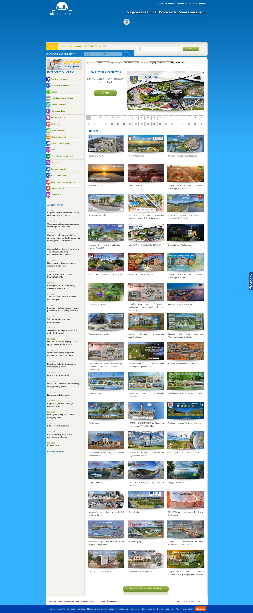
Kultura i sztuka (58, 117)
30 (142, 124)
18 (189, 117)
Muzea (54, 150)
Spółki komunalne (58, 175)
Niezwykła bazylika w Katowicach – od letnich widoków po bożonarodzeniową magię (63, 252)
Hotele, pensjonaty (59, 111)
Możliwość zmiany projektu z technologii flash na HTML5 (60, 354)
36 (178, 124)
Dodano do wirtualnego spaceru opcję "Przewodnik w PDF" (62, 343)
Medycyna (55, 124)
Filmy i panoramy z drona (62, 98)
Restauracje (56, 162)
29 (136, 124)
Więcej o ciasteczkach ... (185, 609)
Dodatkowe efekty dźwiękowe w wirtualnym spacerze (62, 365)
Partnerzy (193, 3)
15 (172, 117)
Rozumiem (200, 609)
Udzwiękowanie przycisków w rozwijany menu (61, 416)
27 (124, 124)
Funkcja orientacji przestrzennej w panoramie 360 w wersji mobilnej (63, 309)
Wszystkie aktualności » (56, 452)
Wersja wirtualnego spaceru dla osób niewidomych (62, 331)
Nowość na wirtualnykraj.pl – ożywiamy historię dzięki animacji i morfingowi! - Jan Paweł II (63, 238)
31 (148, 124)
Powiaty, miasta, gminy (60, 143)
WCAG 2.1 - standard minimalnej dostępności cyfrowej (63, 385)
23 (101, 124)
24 (106, 124)
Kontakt (202, 3)
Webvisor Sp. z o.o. (193, 601)
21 (89, 124)
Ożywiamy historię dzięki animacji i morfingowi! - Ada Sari (63, 225)
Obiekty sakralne (58, 130)
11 (148, 117)
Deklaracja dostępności (58, 375)
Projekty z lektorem (59, 79)
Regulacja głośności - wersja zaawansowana (60, 404)
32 (154, 124)
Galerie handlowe (58, 105)
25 (112, 124)
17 (184, 117)
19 (195, 117)
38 (189, 124)
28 (130, 124)
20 (201, 117)
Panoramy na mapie (166, 3)
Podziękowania (54, 445)
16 (178, 117)
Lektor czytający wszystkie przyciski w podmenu (59, 435)
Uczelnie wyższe (57, 188)
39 (195, 124)
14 (166, 117)
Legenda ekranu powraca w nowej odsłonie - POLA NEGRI (63, 214)
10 (142, 117)
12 (154, 117)
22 (95, 124)
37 (184, 124)
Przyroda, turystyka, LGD (62, 156)
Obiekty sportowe (58, 137)
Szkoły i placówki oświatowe (63, 182)
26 (118, 124)
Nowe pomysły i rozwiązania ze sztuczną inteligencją (61, 264)
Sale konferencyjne (59, 169)
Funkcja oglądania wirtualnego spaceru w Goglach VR (61, 286)
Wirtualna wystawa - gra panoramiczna (58, 320)
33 (160, 124)
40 (201, 124)
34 (166, 124)
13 (160, 117)
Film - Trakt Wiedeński (58, 425)
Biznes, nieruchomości (60, 85)
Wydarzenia (56, 195)
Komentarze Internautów (59, 395)
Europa (54, 92)
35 (172, 124)
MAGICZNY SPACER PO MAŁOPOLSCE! (59, 275)
